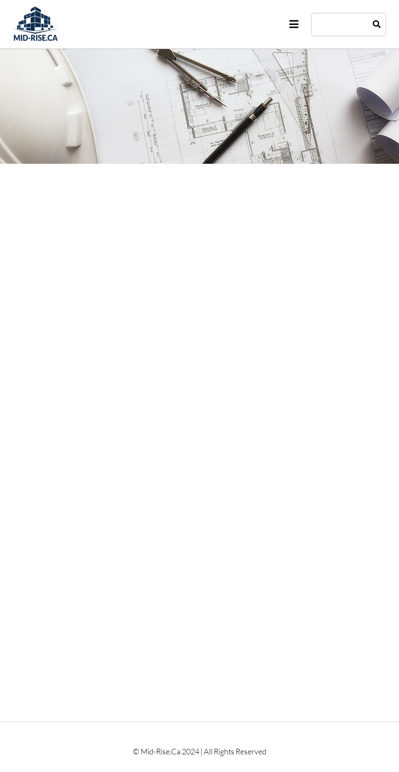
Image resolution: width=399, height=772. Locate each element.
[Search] (377, 24)
